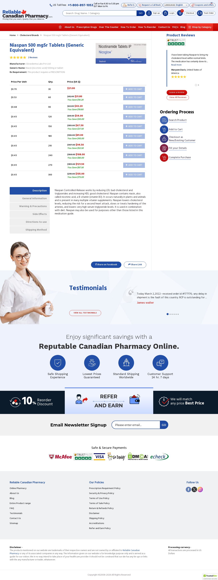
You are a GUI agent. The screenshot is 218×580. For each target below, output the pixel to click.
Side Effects (39, 215)
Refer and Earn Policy (100, 528)
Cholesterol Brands (29, 35)
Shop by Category (201, 27)
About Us (69, 27)
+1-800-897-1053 (80, 5)
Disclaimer (94, 513)
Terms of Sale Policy (99, 503)
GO (141, 13)
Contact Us (164, 27)
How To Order (128, 27)
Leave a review (176, 92)
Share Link (135, 265)
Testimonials (16, 513)
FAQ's (175, 27)
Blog (182, 27)
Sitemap (14, 523)
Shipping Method (35, 231)
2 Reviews (33, 57)
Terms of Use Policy (99, 498)
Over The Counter (109, 27)
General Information (34, 199)
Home (13, 35)
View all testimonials (85, 313)
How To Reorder (147, 27)
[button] (210, 577)
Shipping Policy (96, 518)
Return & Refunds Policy (101, 508)
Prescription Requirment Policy (104, 488)
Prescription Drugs (86, 27)
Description (39, 191)
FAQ (12, 508)
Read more (176, 65)
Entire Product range (20, 503)
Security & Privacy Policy (101, 493)
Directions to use (36, 223)
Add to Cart (134, 89)
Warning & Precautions (32, 207)
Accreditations (96, 523)
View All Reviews (177, 97)
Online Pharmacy (18, 488)
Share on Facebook (106, 265)
